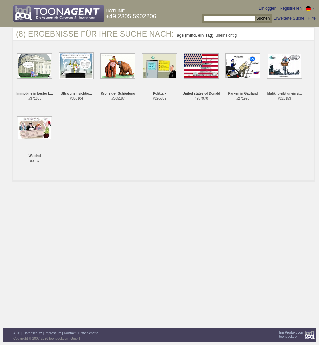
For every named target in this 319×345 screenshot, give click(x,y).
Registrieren (291, 8)
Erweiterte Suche (289, 18)
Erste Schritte (88, 333)
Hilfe (312, 18)
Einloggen (267, 8)
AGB (16, 333)
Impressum (53, 333)
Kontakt (70, 333)
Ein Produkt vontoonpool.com (291, 334)
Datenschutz (32, 333)
